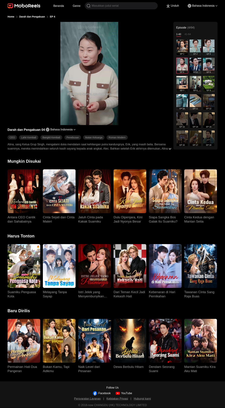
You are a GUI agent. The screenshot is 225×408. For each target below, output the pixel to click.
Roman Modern (117, 137)
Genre (76, 5)
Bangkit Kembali (51, 137)
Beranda (58, 5)
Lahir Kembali (28, 137)
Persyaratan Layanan (87, 398)
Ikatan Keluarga (93, 137)
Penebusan (72, 137)
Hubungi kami (142, 398)
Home (11, 16)
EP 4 (52, 16)
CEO (12, 137)
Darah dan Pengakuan (32, 16)
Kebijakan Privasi (117, 398)
